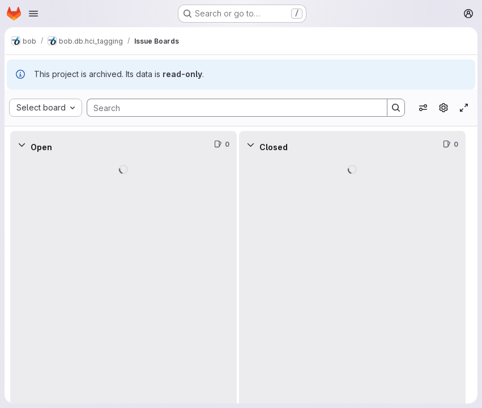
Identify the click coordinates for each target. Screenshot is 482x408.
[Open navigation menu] (33, 14)
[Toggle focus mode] (464, 108)
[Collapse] (21, 144)
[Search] (231, 107)
